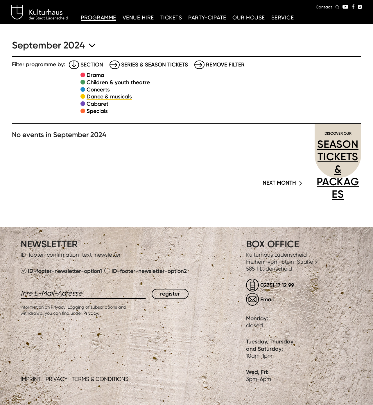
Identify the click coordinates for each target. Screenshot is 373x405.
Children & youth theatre (118, 82)
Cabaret (97, 103)
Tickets (171, 17)
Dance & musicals (109, 96)
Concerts (98, 89)
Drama (95, 75)
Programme (98, 17)
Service (282, 17)
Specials (97, 111)
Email (267, 299)
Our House (248, 17)
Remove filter (225, 64)
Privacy (90, 313)
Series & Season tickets (154, 64)
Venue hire (138, 17)
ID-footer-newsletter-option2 (145, 271)
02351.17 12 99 (277, 285)
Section (91, 64)
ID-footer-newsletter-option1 (62, 271)
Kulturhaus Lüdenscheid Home (39, 12)
